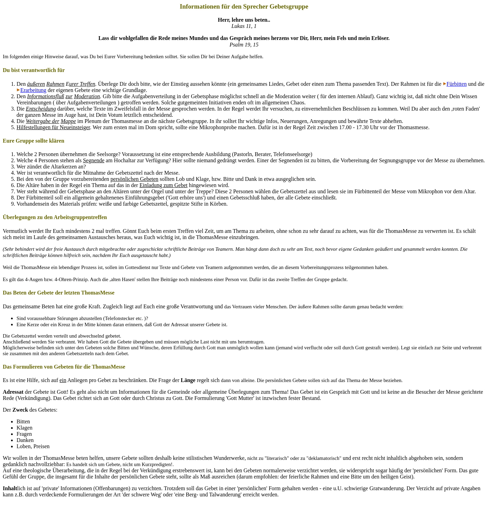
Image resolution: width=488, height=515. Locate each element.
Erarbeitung (33, 90)
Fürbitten (457, 84)
